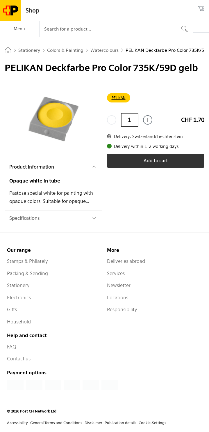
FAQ (11, 347)
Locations (117, 297)
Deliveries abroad (126, 261)
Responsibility (122, 309)
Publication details (120, 423)
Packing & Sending (27, 273)
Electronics (19, 297)
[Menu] (19, 29)
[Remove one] (111, 120)
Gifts (12, 309)
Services (116, 273)
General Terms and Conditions (56, 423)
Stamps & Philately (27, 261)
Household (19, 322)
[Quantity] (129, 120)
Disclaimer (93, 423)
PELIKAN (119, 97)
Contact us (19, 359)
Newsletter (119, 285)
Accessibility (17, 423)
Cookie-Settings (152, 423)
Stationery (18, 285)
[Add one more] (147, 120)
